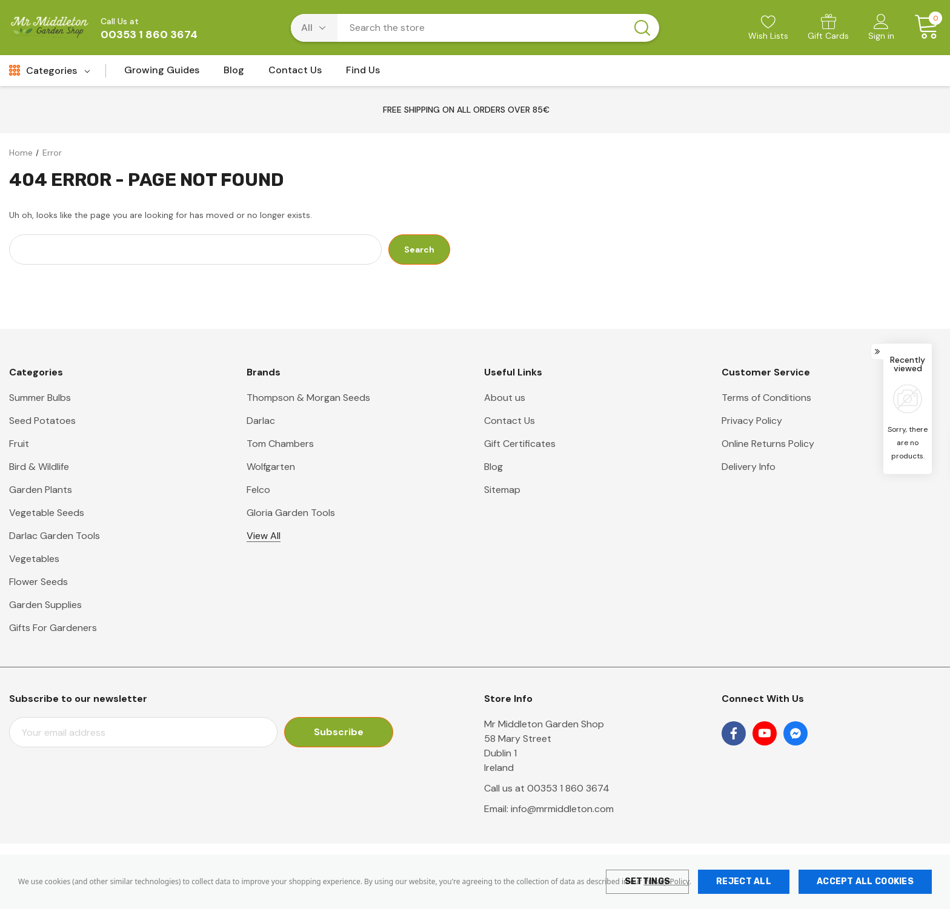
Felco (258, 489)
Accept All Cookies (865, 881)
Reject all (743, 881)
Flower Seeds (38, 581)
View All (264, 535)
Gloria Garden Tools (291, 512)
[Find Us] (363, 73)
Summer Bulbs (40, 397)
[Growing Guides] (161, 73)
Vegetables (34, 558)
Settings (647, 881)
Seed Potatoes (42, 420)
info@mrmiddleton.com (562, 808)
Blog (493, 466)
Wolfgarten (271, 466)
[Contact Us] (295, 73)
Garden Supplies (45, 604)
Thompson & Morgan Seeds (308, 397)
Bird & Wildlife (39, 466)
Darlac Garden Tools (54, 535)
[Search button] (642, 28)
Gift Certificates (520, 443)
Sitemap (502, 489)
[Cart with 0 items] (922, 27)
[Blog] (234, 73)
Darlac (261, 420)
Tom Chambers (280, 443)
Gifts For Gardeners (53, 627)
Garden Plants (40, 489)
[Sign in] (881, 28)
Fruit (19, 443)
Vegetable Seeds (46, 512)
